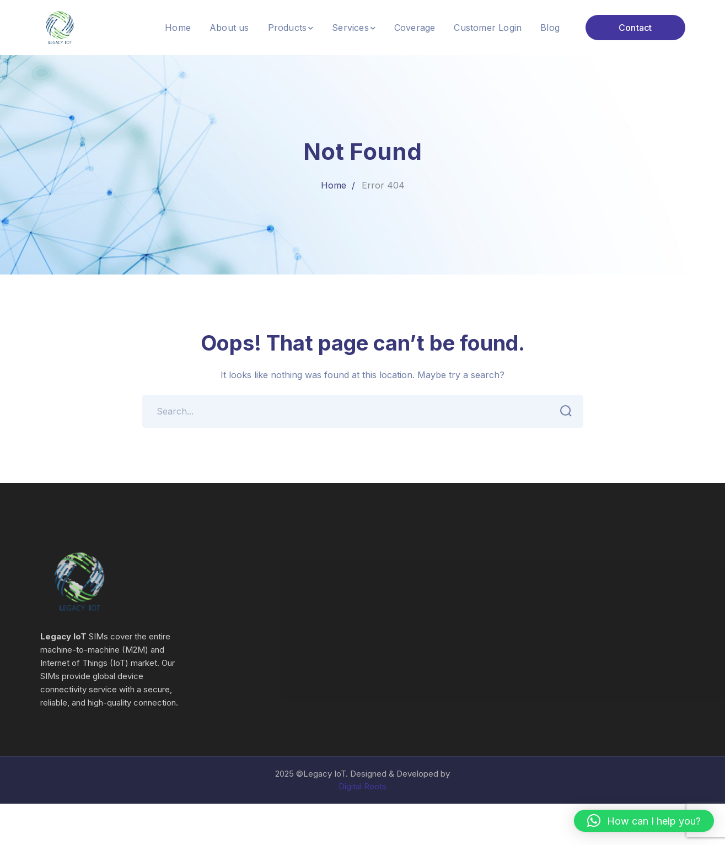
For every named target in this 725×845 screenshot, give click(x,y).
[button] (644, 821)
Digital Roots (362, 786)
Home (333, 185)
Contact (635, 27)
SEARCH (563, 411)
